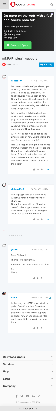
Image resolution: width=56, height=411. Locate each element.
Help (6, 365)
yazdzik (15, 243)
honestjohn (16, 74)
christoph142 (17, 183)
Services (8, 358)
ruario (14, 291)
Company (9, 379)
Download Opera (19, 39)
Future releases (13, 58)
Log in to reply (46, 58)
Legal (6, 372)
